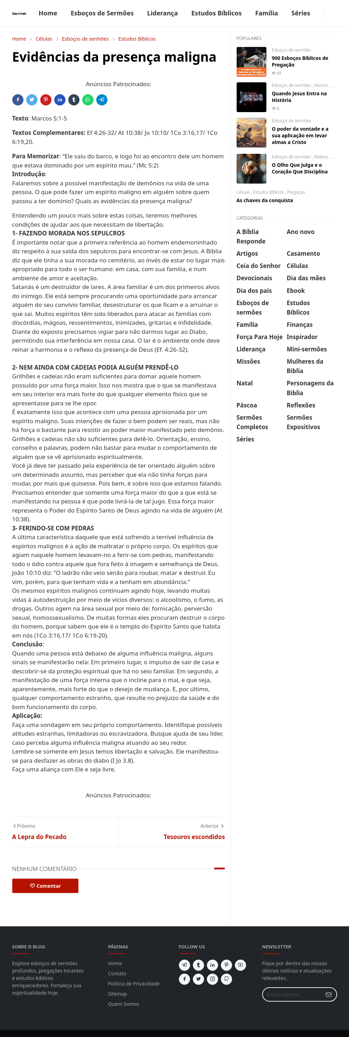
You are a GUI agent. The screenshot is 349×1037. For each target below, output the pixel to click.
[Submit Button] (328, 994)
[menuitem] (48, 13)
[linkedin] (212, 965)
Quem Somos (123, 1004)
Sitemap (117, 993)
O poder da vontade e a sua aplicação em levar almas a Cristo (300, 135)
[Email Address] (292, 994)
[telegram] (184, 965)
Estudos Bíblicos (269, 192)
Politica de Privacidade (134, 983)
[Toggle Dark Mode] (328, 13)
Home (115, 963)
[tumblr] (198, 965)
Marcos (321, 85)
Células (244, 192)
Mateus (321, 157)
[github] (226, 979)
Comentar (45, 886)
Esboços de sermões (291, 50)
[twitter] (198, 979)
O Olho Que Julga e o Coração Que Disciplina (300, 168)
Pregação (296, 192)
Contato (117, 973)
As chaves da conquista (265, 200)
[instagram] (212, 979)
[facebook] (320, 13)
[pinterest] (226, 965)
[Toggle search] (334, 13)
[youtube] (240, 965)
